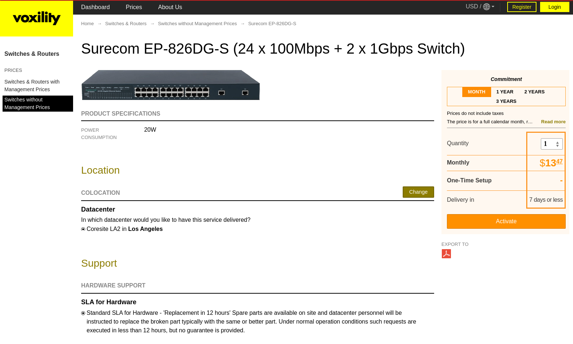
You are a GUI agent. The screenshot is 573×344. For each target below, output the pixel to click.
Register (521, 7)
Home (87, 23)
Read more (553, 121)
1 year (504, 91)
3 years (506, 101)
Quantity (458, 143)
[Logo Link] (36, 18)
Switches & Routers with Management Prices (32, 85)
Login (555, 7)
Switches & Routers (31, 54)
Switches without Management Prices (27, 103)
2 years (534, 91)
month (477, 91)
